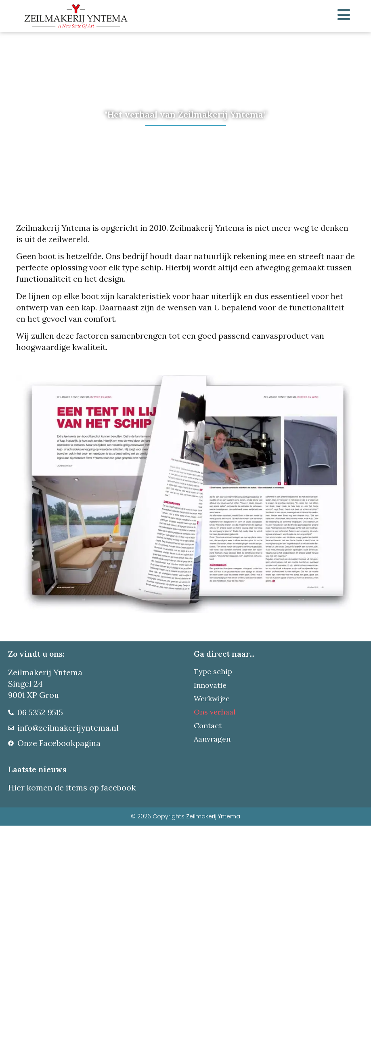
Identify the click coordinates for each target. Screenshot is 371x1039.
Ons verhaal (215, 712)
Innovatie (210, 685)
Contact (208, 725)
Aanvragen (212, 739)
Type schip (213, 671)
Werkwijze (212, 698)
